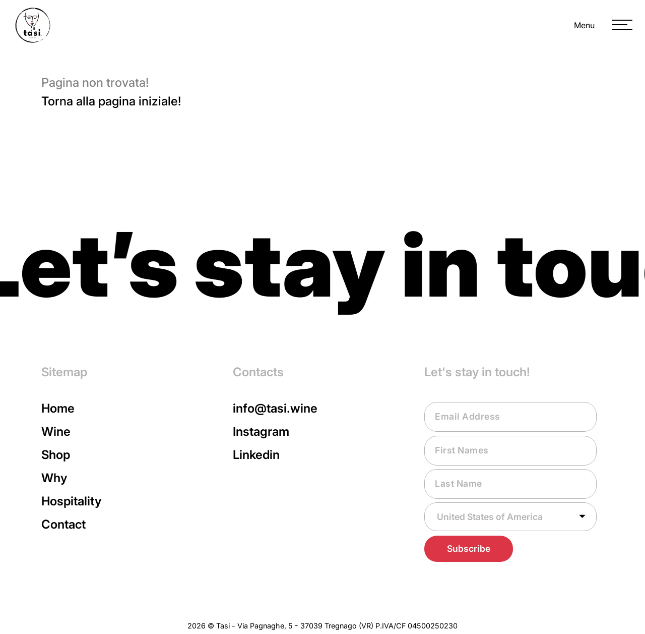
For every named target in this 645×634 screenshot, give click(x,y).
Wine (56, 431)
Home (58, 408)
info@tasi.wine (275, 408)
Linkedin (256, 454)
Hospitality (71, 501)
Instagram (261, 431)
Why (54, 478)
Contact (63, 524)
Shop (55, 454)
